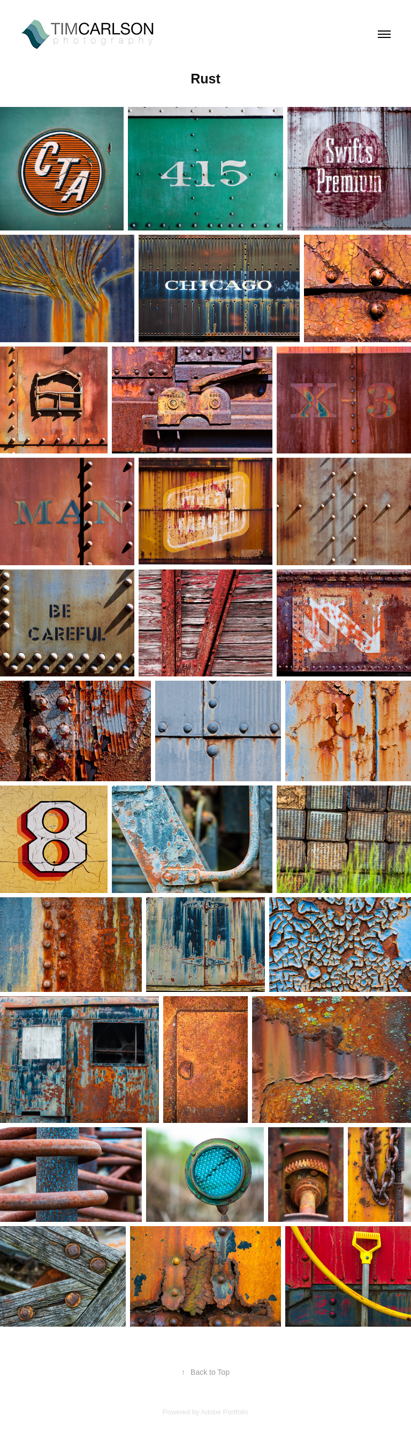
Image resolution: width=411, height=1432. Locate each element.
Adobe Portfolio (224, 1412)
